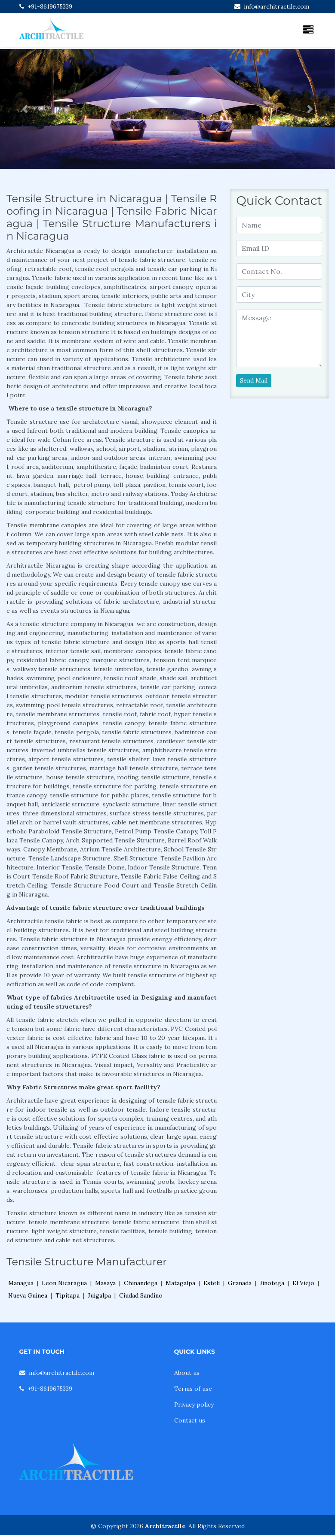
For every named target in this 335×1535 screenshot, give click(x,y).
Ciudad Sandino (141, 1295)
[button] (25, 109)
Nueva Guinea (27, 1295)
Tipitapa (67, 1295)
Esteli (211, 1283)
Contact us (189, 1420)
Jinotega (272, 1283)
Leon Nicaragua (64, 1283)
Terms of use (193, 1388)
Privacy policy (194, 1404)
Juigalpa (99, 1295)
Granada (240, 1283)
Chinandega (140, 1283)
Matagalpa (180, 1283)
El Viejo (303, 1283)
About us (187, 1373)
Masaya (105, 1283)
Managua (21, 1283)
